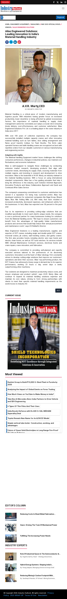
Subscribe (5, 2)
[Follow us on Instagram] (65, 2)
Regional (60, 17)
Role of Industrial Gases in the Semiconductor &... (40, 554)
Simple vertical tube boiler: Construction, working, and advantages (31, 424)
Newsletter (42, 595)
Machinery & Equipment (20, 24)
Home (8, 24)
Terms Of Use (30, 595)
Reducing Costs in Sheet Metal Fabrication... (38, 514)
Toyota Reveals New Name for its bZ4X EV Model (28, 418)
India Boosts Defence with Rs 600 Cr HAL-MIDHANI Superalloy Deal (29, 412)
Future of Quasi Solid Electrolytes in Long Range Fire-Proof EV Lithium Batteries (33, 431)
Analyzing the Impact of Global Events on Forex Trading (31, 389)
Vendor (8, 27)
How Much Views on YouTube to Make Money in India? (31, 394)
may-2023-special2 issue (50, 24)
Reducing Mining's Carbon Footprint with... (37, 576)
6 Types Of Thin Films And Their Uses (23, 406)
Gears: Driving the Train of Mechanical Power (38, 525)
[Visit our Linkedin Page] (61, 2)
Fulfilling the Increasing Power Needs (35, 536)
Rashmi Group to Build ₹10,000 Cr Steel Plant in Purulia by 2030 (32, 383)
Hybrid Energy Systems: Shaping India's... (36, 565)
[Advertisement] (33, 451)
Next (58, 290)
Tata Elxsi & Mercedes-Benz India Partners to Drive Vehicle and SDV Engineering (33, 400)
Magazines (35, 24)
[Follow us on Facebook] (54, 2)
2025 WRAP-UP (16, 595)
